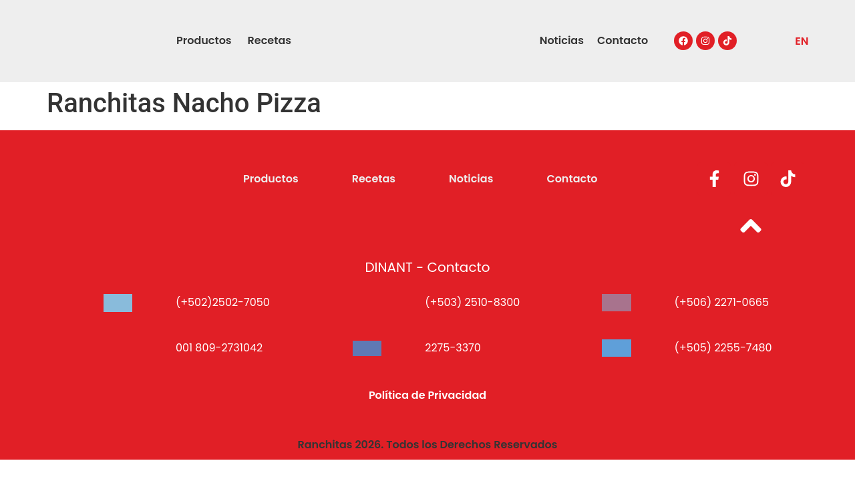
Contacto (622, 40)
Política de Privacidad (427, 395)
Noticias (562, 40)
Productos (204, 40)
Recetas (269, 40)
